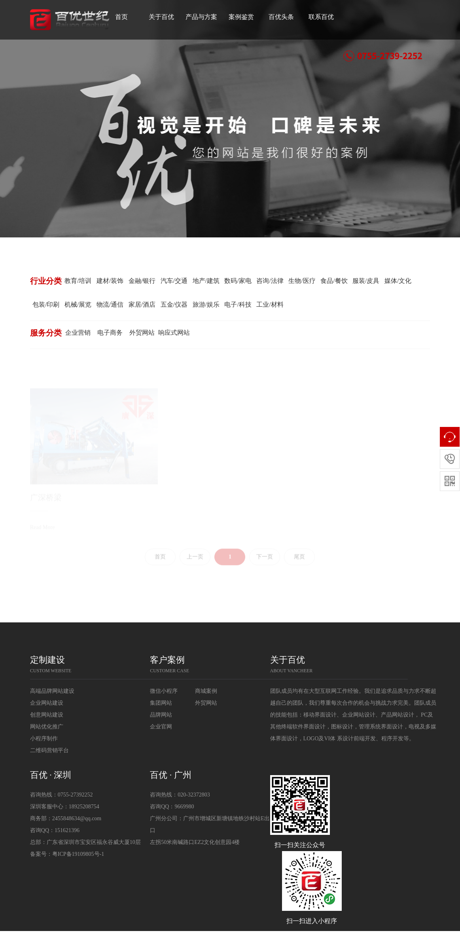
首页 (128, 16)
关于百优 (173, 16)
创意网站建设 (46, 715)
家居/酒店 (142, 304)
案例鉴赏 (252, 16)
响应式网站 (174, 332)
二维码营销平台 (49, 750)
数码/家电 (237, 280)
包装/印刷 (45, 304)
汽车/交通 (174, 280)
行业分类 (46, 281)
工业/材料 (269, 304)
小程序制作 (44, 738)
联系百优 (332, 16)
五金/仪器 (174, 304)
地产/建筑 (206, 280)
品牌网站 (161, 715)
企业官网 (161, 727)
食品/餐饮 (333, 280)
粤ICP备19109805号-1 (78, 854)
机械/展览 (77, 304)
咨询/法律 (269, 280)
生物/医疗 (301, 280)
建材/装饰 (110, 280)
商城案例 (206, 691)
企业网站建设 (46, 703)
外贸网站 (142, 332)
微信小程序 (164, 691)
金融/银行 (142, 280)
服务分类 (46, 332)
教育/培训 (77, 280)
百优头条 (292, 16)
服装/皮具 (365, 280)
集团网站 (161, 703)
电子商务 (110, 332)
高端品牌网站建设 (52, 691)
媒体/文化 (397, 280)
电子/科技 (237, 304)
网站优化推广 (46, 727)
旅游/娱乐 (206, 304)
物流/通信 (110, 304)
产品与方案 (213, 16)
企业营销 (78, 332)
